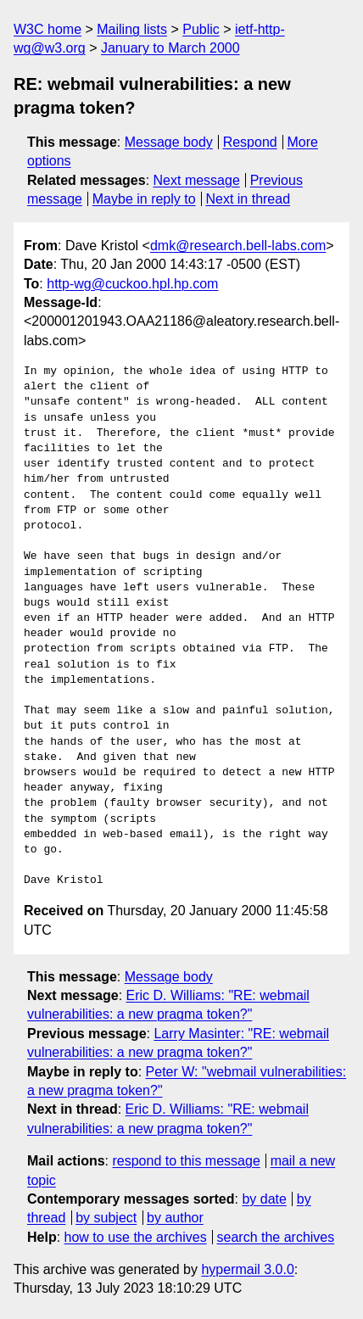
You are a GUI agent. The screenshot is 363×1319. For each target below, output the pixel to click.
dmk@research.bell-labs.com (238, 245)
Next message (197, 180)
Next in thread (247, 199)
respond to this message (186, 1161)
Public (201, 29)
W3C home (47, 29)
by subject (106, 1217)
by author (175, 1217)
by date (264, 1199)
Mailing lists (132, 29)
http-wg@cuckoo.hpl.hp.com (132, 284)
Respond (250, 142)
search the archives (276, 1237)
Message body (169, 142)
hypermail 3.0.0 (247, 1269)
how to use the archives (135, 1237)
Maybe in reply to (144, 199)
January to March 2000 (170, 48)
